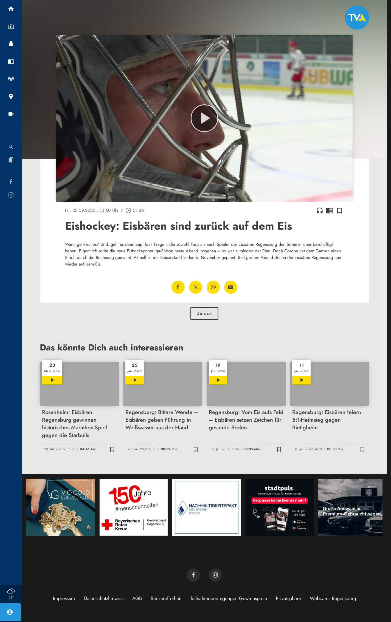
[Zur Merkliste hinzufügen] (339, 210)
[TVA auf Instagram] (215, 575)
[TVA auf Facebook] (193, 575)
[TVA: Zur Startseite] (357, 17)
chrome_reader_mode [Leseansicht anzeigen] (329, 210)
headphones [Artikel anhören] (320, 210)
